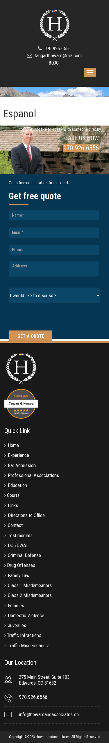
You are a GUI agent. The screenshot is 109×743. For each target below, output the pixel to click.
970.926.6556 (57, 48)
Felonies (16, 605)
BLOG (54, 63)
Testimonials (20, 535)
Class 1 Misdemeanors (30, 585)
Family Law (19, 575)
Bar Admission (22, 465)
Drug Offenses (21, 565)
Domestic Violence (26, 615)
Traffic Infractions (24, 635)
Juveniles (17, 625)
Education (17, 485)
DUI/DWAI (18, 545)
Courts (13, 495)
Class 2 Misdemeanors (30, 595)
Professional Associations (33, 475)
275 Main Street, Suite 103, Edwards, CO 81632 (44, 680)
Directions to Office (26, 515)
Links (13, 505)
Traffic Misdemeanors (28, 645)
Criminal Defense (24, 555)
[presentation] (53, 317)
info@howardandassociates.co (49, 714)
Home (13, 445)
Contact (15, 525)
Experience (18, 455)
